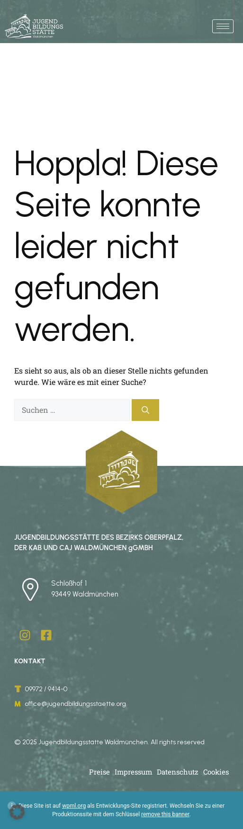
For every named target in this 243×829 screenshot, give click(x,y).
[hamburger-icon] (223, 26)
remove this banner (165, 814)
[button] (17, 812)
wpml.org (74, 805)
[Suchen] (145, 410)
